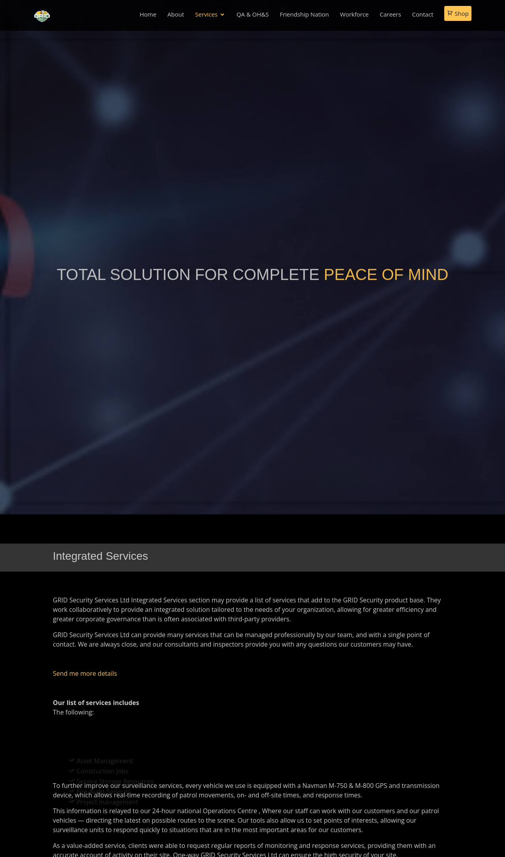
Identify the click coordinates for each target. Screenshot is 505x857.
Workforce (354, 14)
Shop (458, 13)
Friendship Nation (304, 14)
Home (148, 14)
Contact (423, 14)
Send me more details (85, 673)
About (175, 14)
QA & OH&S (252, 14)
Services (206, 14)
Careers (390, 14)
